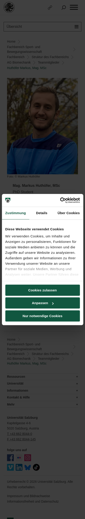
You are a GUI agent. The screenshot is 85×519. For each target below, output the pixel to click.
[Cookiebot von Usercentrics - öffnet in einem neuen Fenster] (60, 200)
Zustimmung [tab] (15, 213)
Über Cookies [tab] (69, 213)
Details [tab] (41, 213)
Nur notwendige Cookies (43, 316)
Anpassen (42, 303)
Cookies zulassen (42, 290)
